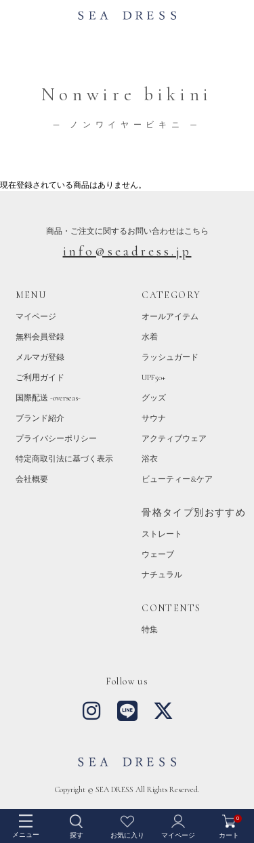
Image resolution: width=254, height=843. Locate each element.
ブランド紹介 (40, 418)
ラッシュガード (170, 357)
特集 (150, 629)
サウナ (154, 418)
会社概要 (32, 479)
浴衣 (150, 459)
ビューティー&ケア (177, 479)
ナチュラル (162, 574)
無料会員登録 (40, 337)
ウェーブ (158, 554)
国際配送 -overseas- (48, 398)
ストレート (162, 534)
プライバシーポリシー (56, 438)
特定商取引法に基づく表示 (64, 459)
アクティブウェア (174, 438)
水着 (150, 337)
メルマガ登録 (40, 357)
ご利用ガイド (40, 377)
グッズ (154, 398)
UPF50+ (153, 377)
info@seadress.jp (127, 251)
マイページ (36, 316)
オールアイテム (170, 316)
